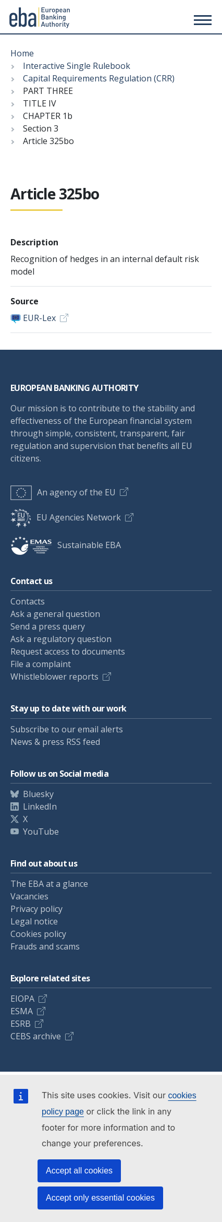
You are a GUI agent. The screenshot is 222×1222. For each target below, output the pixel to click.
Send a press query (47, 626)
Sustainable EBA (65, 545)
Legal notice (34, 921)
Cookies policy (38, 934)
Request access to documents (67, 651)
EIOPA (22, 998)
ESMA (21, 1011)
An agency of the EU (63, 492)
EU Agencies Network (65, 517)
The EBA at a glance (49, 883)
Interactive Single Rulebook (76, 66)
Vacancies (29, 896)
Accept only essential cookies (100, 1197)
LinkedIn (40, 806)
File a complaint (40, 664)
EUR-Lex (39, 318)
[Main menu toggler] (201, 19)
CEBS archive (35, 1036)
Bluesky (38, 794)
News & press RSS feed (55, 742)
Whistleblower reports (54, 676)
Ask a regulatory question (61, 639)
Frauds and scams (45, 946)
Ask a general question (55, 614)
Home (22, 53)
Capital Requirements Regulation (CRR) (99, 78)
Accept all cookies (79, 1170)
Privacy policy (36, 909)
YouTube (41, 831)
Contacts (27, 601)
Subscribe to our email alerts (66, 729)
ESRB (20, 1023)
